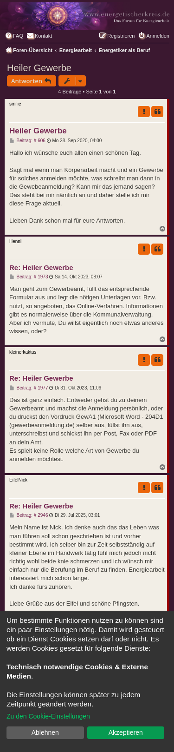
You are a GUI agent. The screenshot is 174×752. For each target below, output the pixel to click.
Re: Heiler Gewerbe (41, 267)
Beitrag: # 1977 (28, 388)
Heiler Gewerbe (39, 68)
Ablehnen (45, 732)
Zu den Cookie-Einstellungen (48, 716)
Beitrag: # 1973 (28, 277)
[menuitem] (14, 35)
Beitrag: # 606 (27, 141)
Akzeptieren (126, 732)
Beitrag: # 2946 (28, 515)
